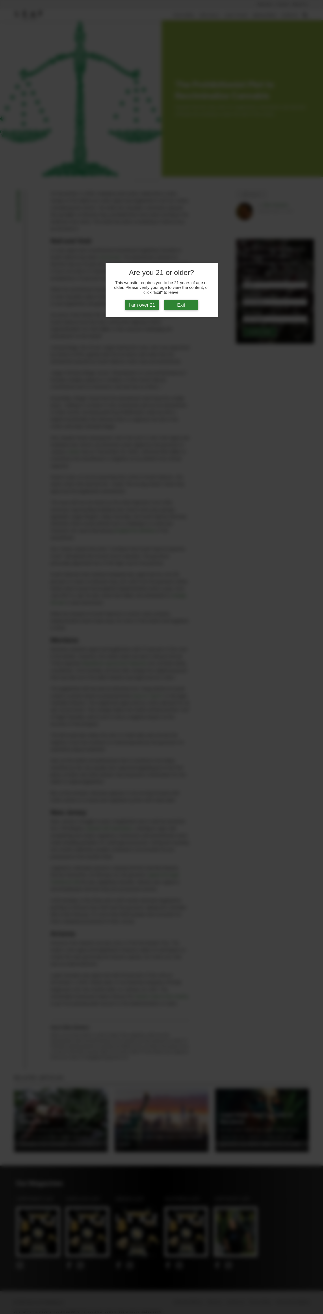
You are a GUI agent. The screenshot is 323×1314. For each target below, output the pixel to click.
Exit (181, 305)
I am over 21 (142, 305)
